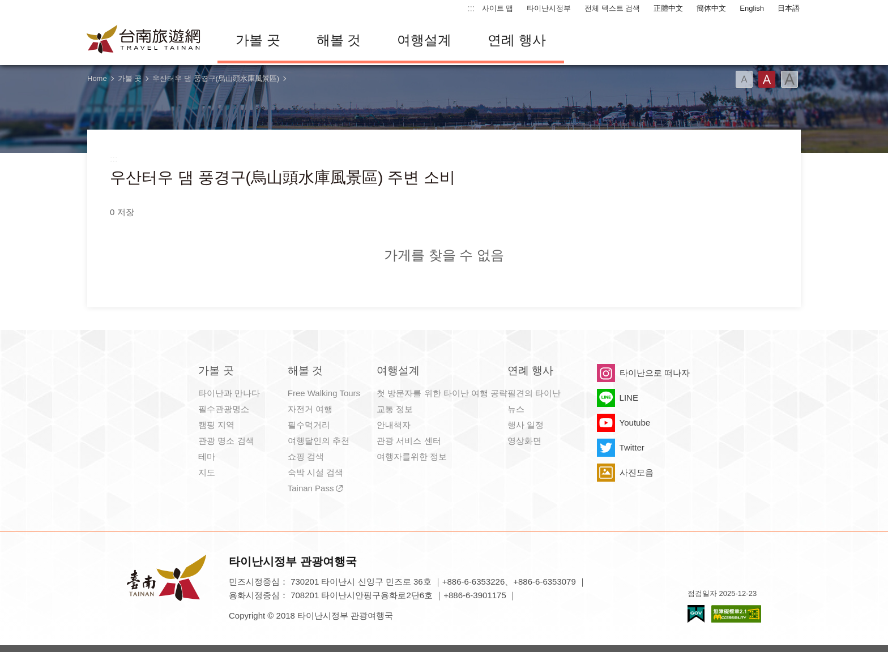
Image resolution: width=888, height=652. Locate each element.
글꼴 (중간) (766, 79)
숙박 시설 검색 (315, 472)
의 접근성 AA (736, 614)
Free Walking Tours (324, 393)
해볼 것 (339, 40)
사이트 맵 (498, 8)
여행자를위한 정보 (412, 456)
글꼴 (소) (744, 79)
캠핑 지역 (216, 425)
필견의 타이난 (534, 393)
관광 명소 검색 (226, 440)
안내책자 (394, 425)
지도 (206, 472)
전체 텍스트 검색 (612, 8)
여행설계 (424, 40)
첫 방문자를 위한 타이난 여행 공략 (442, 393)
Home (97, 78)
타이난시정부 (549, 8)
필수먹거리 (309, 425)
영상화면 (524, 440)
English (752, 8)
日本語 (789, 8)
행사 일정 (525, 425)
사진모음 (637, 472)
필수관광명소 (223, 409)
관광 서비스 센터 (409, 440)
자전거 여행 (310, 409)
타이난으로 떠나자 (655, 373)
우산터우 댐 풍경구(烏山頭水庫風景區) (215, 78)
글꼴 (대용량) (789, 79)
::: (471, 8)
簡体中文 (711, 8)
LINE (629, 397)
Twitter (632, 447)
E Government (696, 614)
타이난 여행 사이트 (144, 40)
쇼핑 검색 (306, 456)
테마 (206, 456)
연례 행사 (517, 40)
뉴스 (515, 409)
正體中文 (668, 8)
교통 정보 (395, 409)
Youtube (635, 422)
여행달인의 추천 (318, 440)
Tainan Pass (311, 488)
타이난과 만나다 (229, 393)
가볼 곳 (258, 40)
